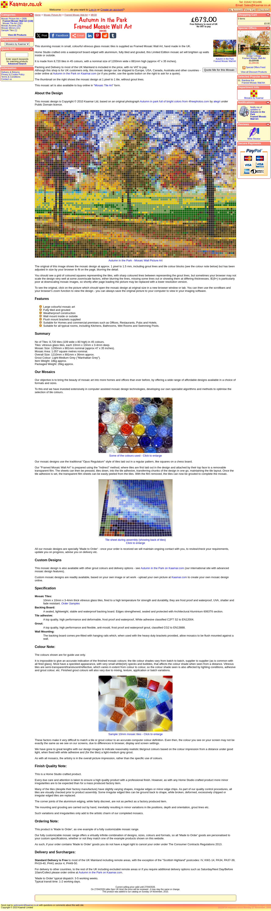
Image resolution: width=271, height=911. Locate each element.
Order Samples (70, 603)
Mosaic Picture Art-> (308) (14, 19)
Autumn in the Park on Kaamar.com (74, 73)
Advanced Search (17, 64)
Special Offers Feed (253, 67)
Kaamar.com (179, 577)
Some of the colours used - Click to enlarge (135, 454)
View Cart (250, 9)
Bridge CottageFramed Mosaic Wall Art (253, 57)
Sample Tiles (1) (9, 30)
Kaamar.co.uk (21, 4)
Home (38, 15)
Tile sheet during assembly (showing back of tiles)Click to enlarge (135, 540)
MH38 (94, 15)
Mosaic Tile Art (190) (13, 23)
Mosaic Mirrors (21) (10, 28)
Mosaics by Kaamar (253, 98)
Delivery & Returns (10, 72)
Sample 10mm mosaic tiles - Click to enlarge (135, 733)
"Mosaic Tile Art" (103, 85)
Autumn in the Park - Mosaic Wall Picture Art (135, 259)
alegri (216, 101)
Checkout (263, 9)
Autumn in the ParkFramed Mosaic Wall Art (224, 59)
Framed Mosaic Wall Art (76, 15)
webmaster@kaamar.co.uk (26, 905)
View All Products (17, 35)
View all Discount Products (254, 72)
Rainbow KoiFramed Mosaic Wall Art (253, 81)
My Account (236, 9)
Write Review (253, 139)
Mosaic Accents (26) (11, 26)
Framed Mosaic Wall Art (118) (18, 21)
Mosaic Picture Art (52, 15)
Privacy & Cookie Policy (13, 74)
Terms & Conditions (10, 77)
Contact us (6, 79)
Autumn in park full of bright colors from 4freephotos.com (174, 101)
